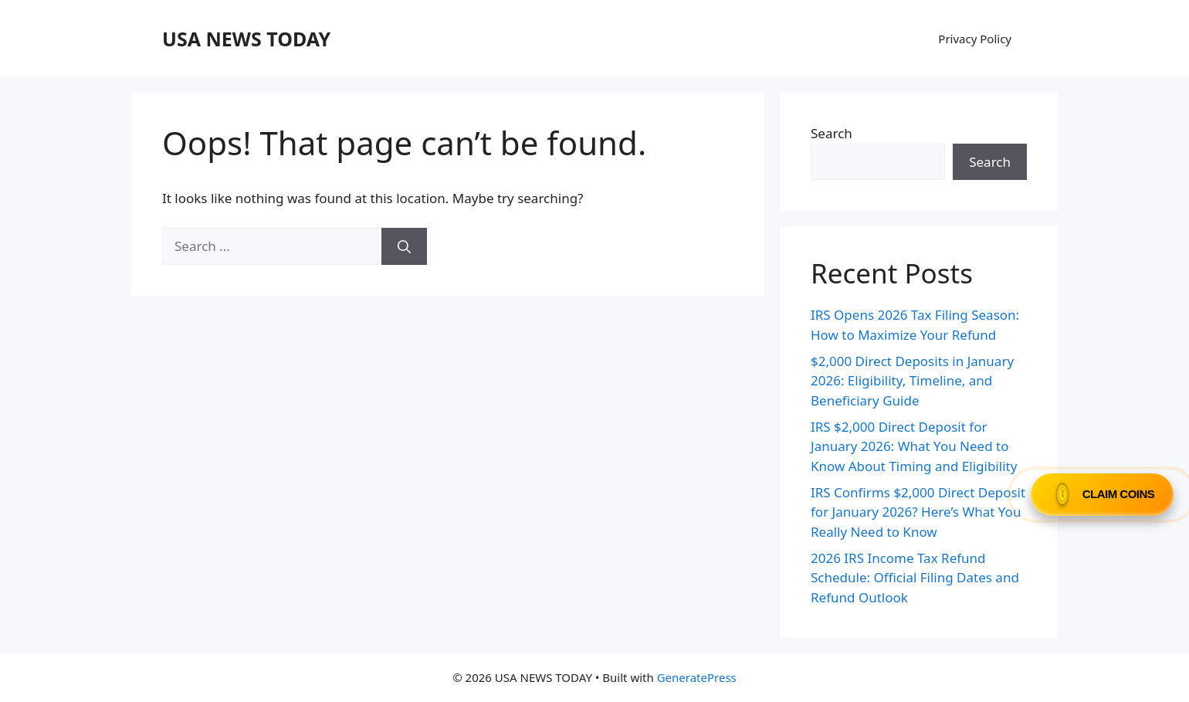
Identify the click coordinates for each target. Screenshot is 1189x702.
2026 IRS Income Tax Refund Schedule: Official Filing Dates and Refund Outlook (915, 577)
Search (831, 133)
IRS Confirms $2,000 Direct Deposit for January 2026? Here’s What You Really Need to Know (918, 512)
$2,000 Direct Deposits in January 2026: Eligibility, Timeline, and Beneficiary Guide (912, 380)
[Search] (404, 246)
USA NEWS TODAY (246, 38)
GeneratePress (697, 677)
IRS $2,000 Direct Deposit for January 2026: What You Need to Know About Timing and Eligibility (914, 446)
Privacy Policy (974, 38)
